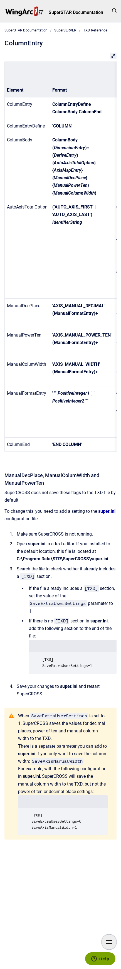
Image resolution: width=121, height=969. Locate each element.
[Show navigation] (109, 942)
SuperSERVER (65, 30)
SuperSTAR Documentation (76, 12)
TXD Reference (95, 30)
